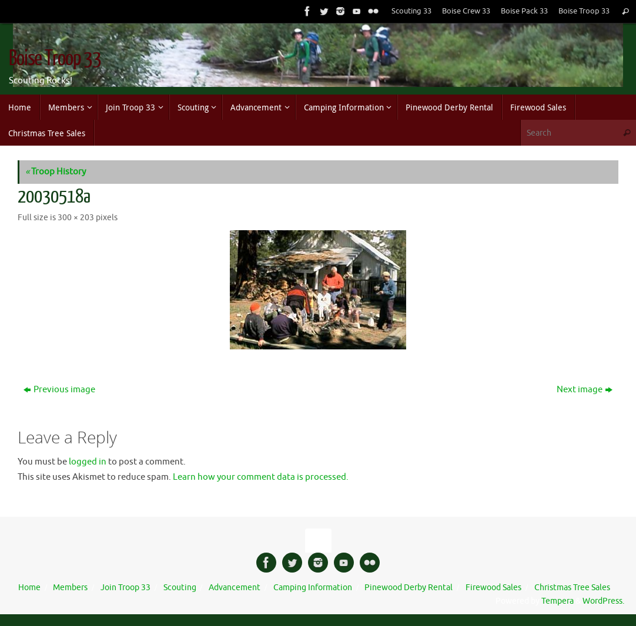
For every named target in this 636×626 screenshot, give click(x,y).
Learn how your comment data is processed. (261, 477)
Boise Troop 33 (584, 11)
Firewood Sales (493, 588)
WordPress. (603, 601)
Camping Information (312, 588)
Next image (584, 389)
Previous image (59, 389)
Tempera (557, 601)
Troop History (55, 171)
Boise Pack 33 (524, 11)
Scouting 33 (411, 11)
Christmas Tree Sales (572, 588)
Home (29, 588)
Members (70, 588)
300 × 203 (76, 218)
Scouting (179, 588)
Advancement (234, 588)
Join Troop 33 (125, 588)
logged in (87, 461)
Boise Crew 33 (466, 11)
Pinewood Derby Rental (408, 588)
